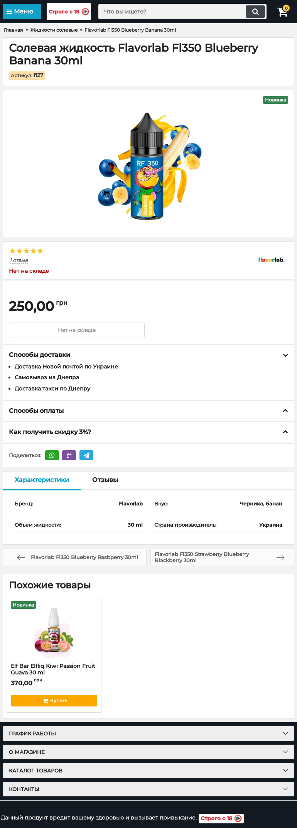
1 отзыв (19, 261)
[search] (181, 11)
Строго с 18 (71, 12)
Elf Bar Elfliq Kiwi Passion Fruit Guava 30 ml (54, 673)
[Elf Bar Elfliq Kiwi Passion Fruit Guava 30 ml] (54, 630)
